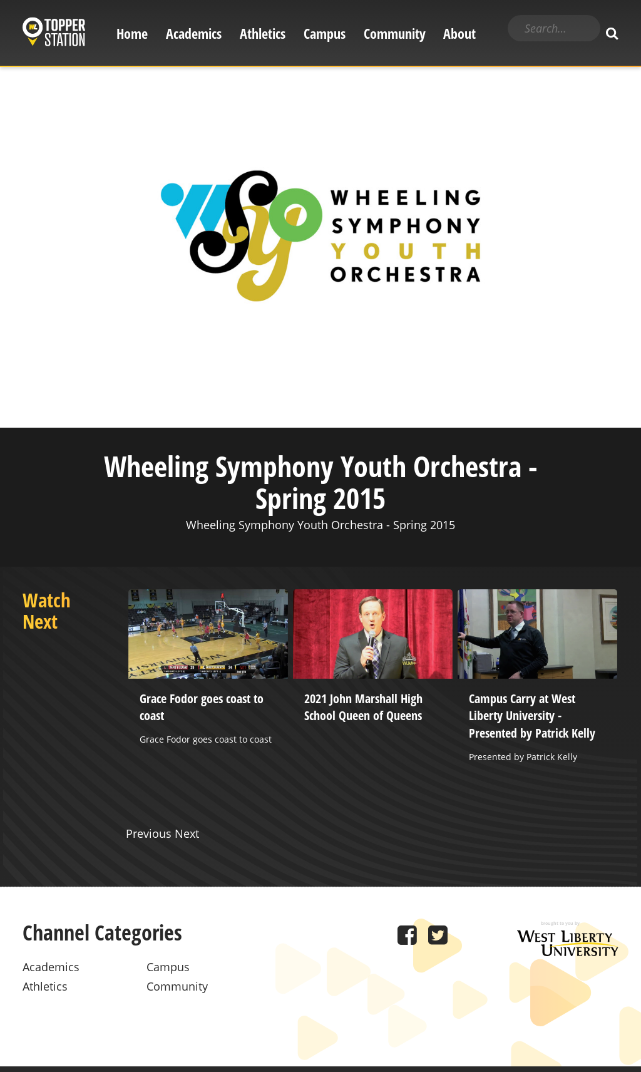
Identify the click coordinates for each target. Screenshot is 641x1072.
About (459, 33)
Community (395, 33)
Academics (194, 33)
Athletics (262, 33)
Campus (325, 33)
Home (132, 33)
